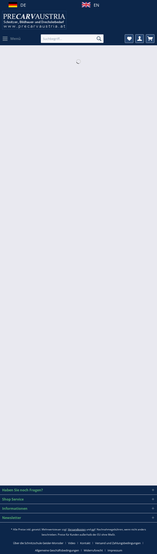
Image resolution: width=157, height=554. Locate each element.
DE (21, 5)
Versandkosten (77, 529)
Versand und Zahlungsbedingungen (118, 543)
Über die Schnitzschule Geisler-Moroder (38, 543)
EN (94, 5)
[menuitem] (11, 38)
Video (71, 543)
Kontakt (85, 543)
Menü (12, 38)
